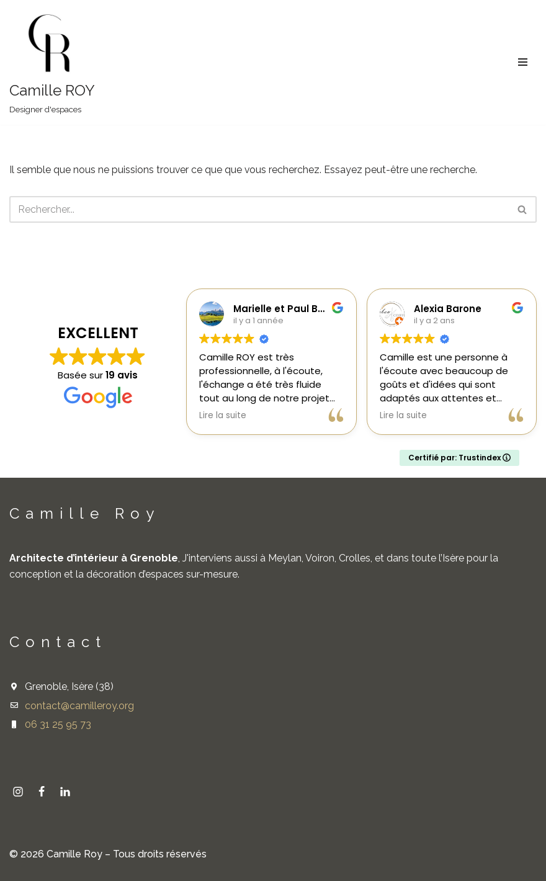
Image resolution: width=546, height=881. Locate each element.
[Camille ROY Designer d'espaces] (52, 62)
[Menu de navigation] (523, 62)
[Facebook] (41, 791)
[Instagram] (18, 791)
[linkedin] (65, 791)
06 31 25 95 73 (58, 724)
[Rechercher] (259, 210)
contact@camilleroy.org (79, 706)
